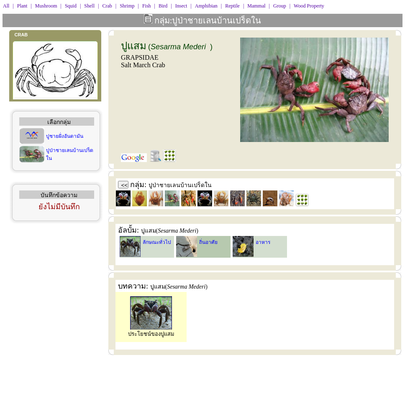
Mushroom (46, 6)
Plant (22, 6)
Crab (107, 6)
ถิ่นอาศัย (208, 242)
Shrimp (127, 6)
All (6, 6)
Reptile (232, 6)
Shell (89, 6)
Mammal (256, 6)
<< (124, 185)
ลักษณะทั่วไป (157, 242)
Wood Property (309, 6)
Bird (163, 6)
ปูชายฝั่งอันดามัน (64, 136)
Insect (181, 6)
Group (279, 6)
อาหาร (263, 242)
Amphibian (206, 6)
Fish (146, 6)
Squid (71, 6)
